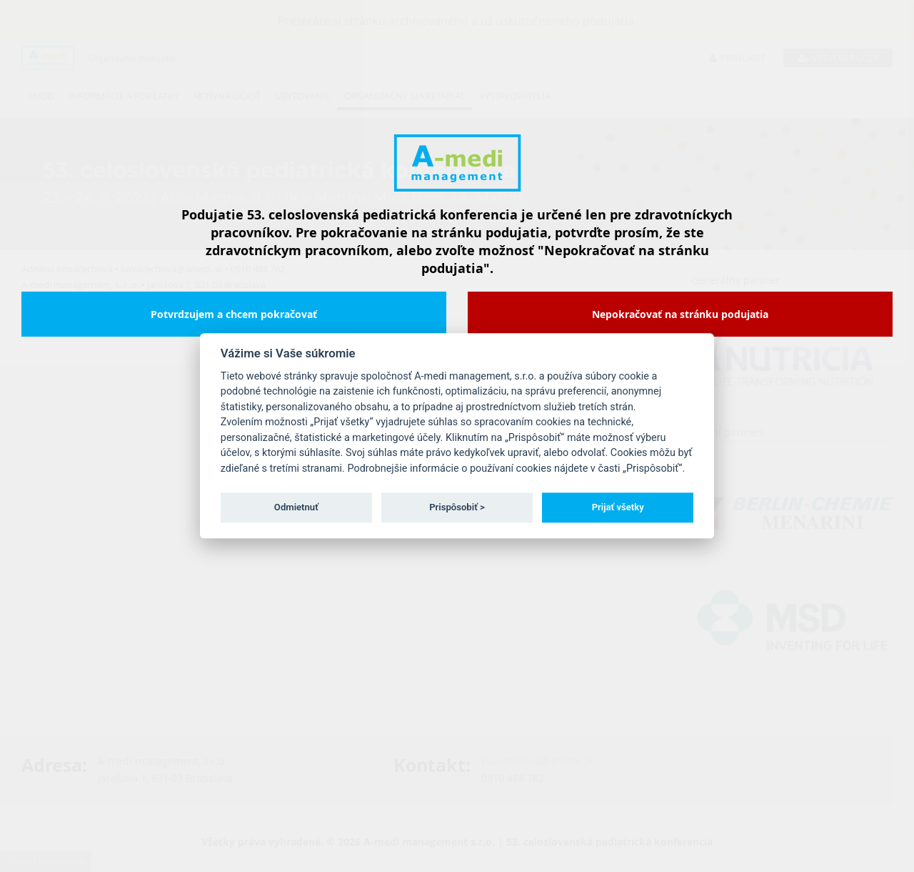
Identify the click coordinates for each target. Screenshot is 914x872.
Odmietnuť (296, 507)
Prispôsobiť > (457, 507)
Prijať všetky (618, 507)
